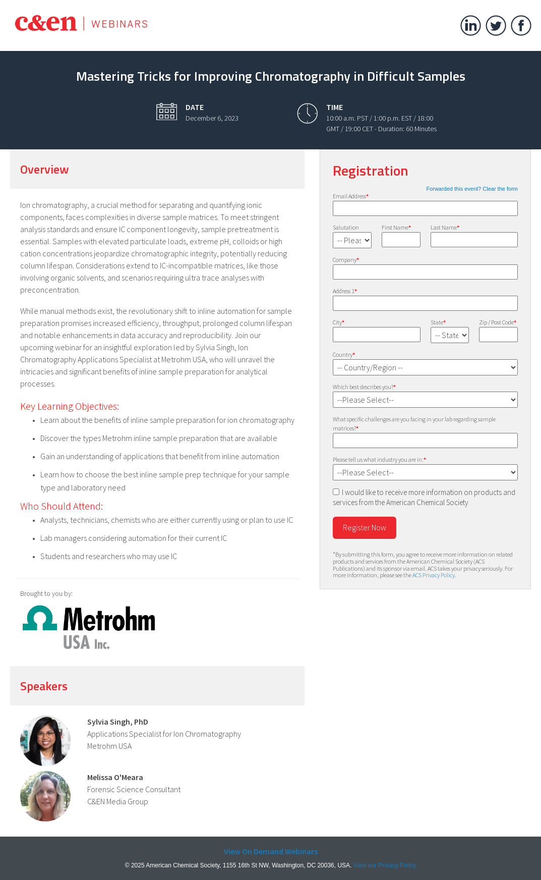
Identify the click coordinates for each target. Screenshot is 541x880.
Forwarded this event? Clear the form (472, 189)
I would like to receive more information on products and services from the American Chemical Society (424, 497)
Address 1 (345, 291)
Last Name (445, 227)
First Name (396, 227)
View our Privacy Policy (384, 865)
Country (344, 354)
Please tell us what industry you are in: (379, 459)
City (338, 322)
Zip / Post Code (497, 322)
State (438, 322)
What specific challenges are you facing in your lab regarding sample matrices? (414, 423)
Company (346, 259)
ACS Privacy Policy (433, 575)
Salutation (346, 227)
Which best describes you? (364, 387)
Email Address (351, 196)
